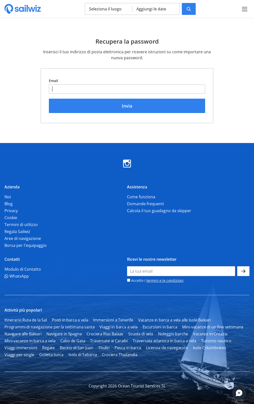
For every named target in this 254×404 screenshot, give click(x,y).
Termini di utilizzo (21, 224)
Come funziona (141, 197)
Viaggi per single (19, 354)
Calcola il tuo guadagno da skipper (159, 210)
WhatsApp (16, 276)
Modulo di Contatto (22, 269)
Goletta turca (51, 354)
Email (53, 80)
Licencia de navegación (167, 347)
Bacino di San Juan (76, 347)
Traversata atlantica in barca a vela (164, 341)
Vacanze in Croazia (210, 334)
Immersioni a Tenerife (113, 320)
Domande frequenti (145, 203)
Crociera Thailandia (119, 354)
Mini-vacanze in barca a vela (30, 341)
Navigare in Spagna (64, 334)
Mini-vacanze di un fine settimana (212, 327)
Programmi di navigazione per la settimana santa (49, 327)
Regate (48, 347)
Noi (7, 197)
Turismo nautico (216, 341)
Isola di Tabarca (82, 354)
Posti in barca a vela (70, 320)
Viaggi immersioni (20, 347)
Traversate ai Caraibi (109, 341)
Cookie (10, 217)
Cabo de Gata (72, 341)
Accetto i (155, 280)
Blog (8, 203)
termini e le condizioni (165, 280)
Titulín (104, 347)
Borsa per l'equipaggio (25, 245)
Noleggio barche (173, 334)
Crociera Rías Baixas (105, 334)
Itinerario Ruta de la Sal (25, 320)
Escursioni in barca (160, 327)
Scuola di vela (140, 334)
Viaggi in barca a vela (118, 327)
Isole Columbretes (209, 347)
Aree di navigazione (22, 238)
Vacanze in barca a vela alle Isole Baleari (174, 320)
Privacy (11, 210)
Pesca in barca (128, 347)
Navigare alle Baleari (23, 334)
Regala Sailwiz (17, 231)
